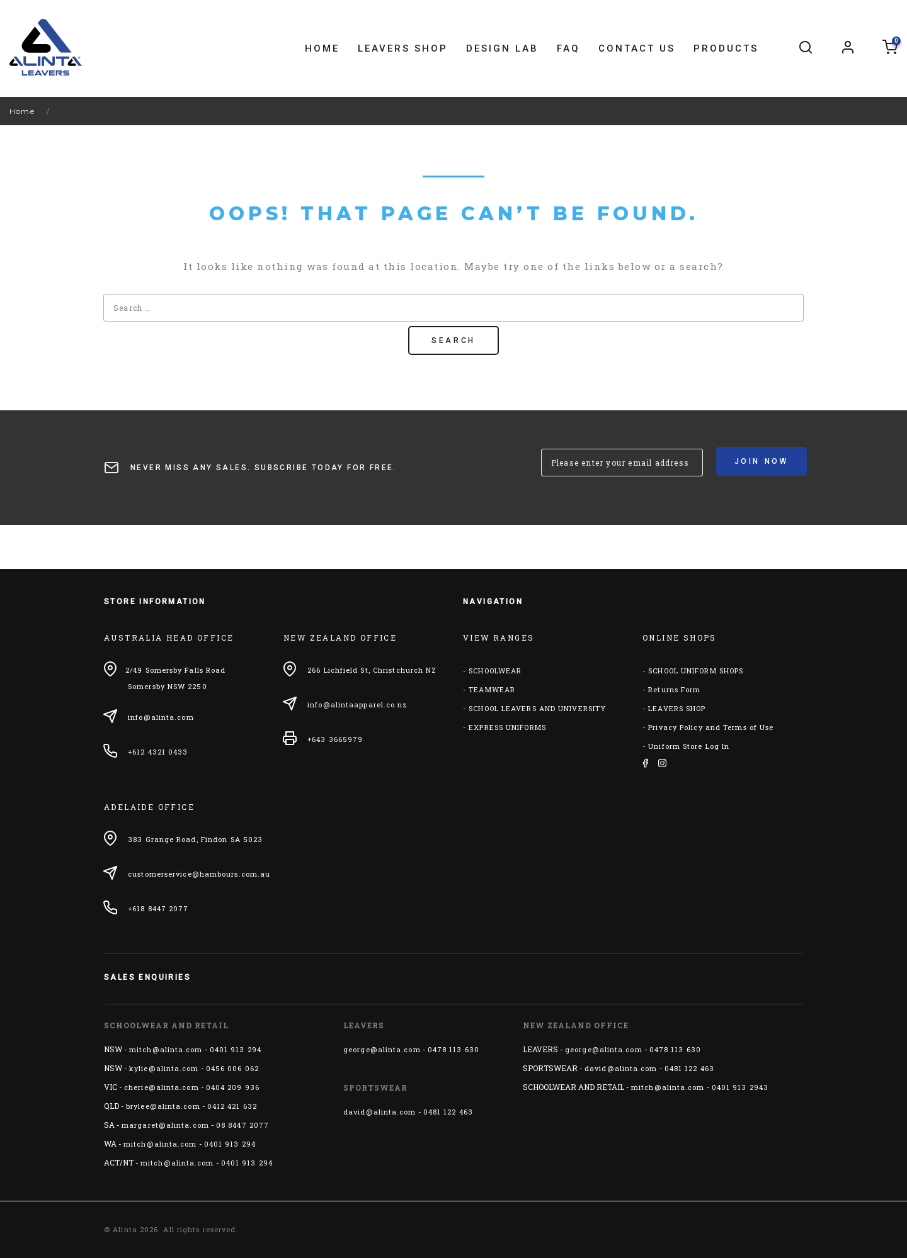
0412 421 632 (232, 1106)
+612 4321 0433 (158, 751)
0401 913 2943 (740, 1087)
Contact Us (636, 48)
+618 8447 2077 (158, 908)
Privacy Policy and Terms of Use (710, 727)
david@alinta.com (379, 1111)
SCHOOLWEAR (495, 670)
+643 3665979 (335, 739)
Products (725, 48)
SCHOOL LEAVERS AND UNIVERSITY (537, 708)
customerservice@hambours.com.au (199, 874)
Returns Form (674, 689)
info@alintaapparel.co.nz (357, 704)
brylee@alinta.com (163, 1106)
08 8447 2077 (242, 1125)
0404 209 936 (233, 1087)
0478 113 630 (453, 1049)
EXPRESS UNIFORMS (507, 727)
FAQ (568, 48)
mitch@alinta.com (166, 1049)
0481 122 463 (448, 1111)
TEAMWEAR (492, 689)
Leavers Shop (403, 48)
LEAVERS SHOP (676, 708)
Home (322, 48)
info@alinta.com (161, 717)
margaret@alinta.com (165, 1125)
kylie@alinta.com (164, 1068)
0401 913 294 (235, 1049)
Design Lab (502, 48)
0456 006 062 (232, 1068)
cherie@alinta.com (161, 1087)
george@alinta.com (382, 1049)
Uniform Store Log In (688, 746)
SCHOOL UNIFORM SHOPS (695, 670)
